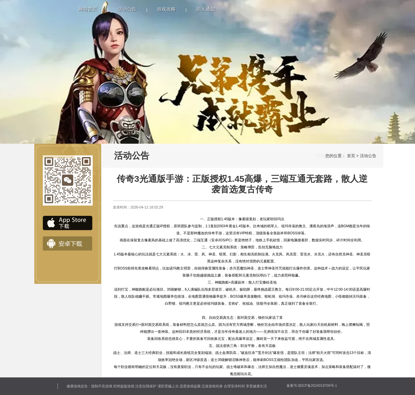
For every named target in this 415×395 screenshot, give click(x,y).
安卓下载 (68, 243)
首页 (351, 155)
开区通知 (205, 9)
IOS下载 (68, 223)
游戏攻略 (166, 9)
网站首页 (88, 9)
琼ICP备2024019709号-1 (317, 386)
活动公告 (127, 9)
